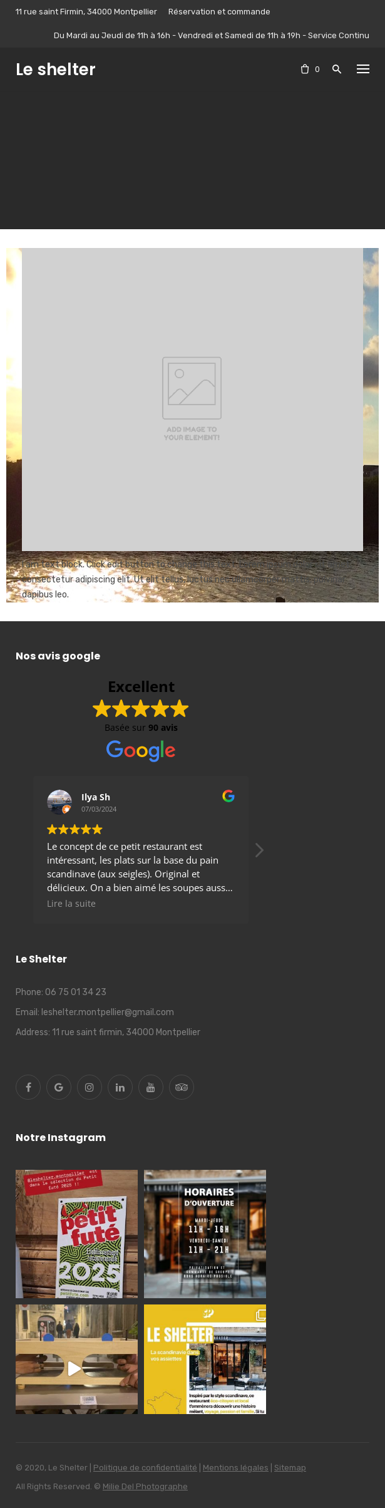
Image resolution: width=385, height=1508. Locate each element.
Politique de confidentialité (145, 1467)
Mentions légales (236, 1467)
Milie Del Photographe (145, 1486)
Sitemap (290, 1467)
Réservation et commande (219, 11)
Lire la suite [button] (71, 903)
